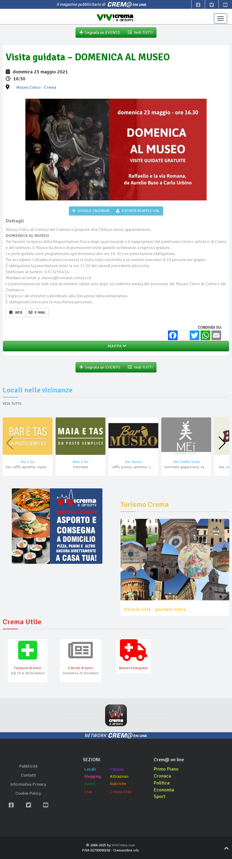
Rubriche (118, 783)
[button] (222, 443)
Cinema (117, 769)
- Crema (36, 87)
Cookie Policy (28, 793)
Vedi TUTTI (140, 32)
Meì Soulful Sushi (186, 462)
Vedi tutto (12, 403)
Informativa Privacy (28, 784)
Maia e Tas (80, 462)
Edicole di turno (80, 668)
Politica (161, 783)
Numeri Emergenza (133, 668)
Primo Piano (166, 769)
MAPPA (116, 346)
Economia (164, 790)
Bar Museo (133, 462)
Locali (90, 769)
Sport (159, 797)
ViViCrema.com (123, 845)
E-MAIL (37, 312)
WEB (15, 312)
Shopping (92, 776)
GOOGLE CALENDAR (91, 211)
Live (88, 791)
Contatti (28, 775)
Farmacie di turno (27, 668)
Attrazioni (119, 776)
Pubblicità (28, 766)
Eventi (89, 783)
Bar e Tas (28, 462)
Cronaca (162, 776)
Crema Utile (121, 791)
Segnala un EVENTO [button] (99, 32)
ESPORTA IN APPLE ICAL (138, 211)
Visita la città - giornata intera (155, 609)
